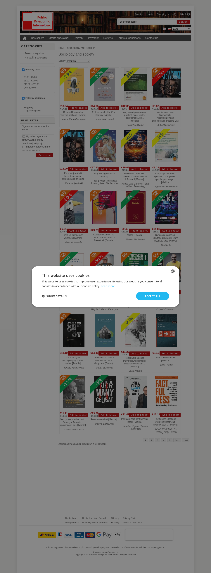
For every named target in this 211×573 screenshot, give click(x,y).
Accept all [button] (152, 296)
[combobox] (173, 271)
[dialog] (105, 286)
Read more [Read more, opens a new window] (108, 286)
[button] (54, 296)
